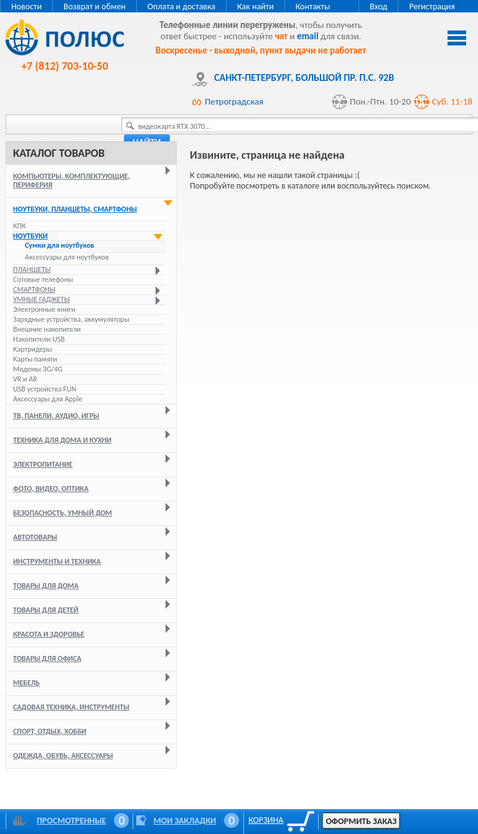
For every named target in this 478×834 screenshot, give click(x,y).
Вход (378, 6)
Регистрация (432, 6)
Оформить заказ (361, 821)
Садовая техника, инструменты (71, 707)
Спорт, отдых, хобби (50, 731)
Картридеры (32, 349)
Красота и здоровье (49, 634)
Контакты (313, 6)
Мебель (26, 682)
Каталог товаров (59, 153)
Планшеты (31, 269)
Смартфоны (34, 289)
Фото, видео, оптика (50, 488)
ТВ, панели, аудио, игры (56, 415)
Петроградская (234, 101)
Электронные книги (44, 309)
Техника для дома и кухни (62, 440)
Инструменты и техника (57, 561)
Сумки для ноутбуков (59, 245)
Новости (26, 6)
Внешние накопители (47, 329)
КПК (19, 226)
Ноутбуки (30, 236)
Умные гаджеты (41, 299)
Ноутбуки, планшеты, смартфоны (75, 209)
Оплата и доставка (181, 6)
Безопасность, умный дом (62, 512)
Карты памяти (35, 359)
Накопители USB (39, 339)
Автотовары (35, 537)
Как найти (255, 6)
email (308, 36)
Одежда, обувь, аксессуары (63, 755)
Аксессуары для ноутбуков (67, 257)
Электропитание (43, 464)
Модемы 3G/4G (38, 369)
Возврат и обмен (94, 6)
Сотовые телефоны (43, 279)
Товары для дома (45, 585)
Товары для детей (45, 610)
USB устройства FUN (45, 389)
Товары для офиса (47, 658)
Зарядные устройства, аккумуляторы (71, 319)
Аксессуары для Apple (47, 399)
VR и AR (25, 379)
